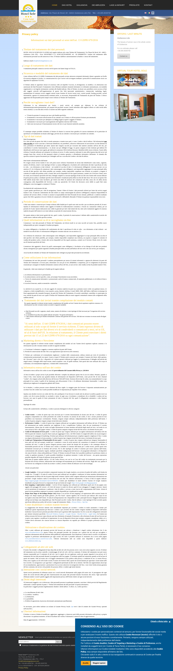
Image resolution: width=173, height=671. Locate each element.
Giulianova (82, 5)
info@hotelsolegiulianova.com (42, 61)
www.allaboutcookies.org (33, 541)
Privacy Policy (76, 502)
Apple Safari (92, 514)
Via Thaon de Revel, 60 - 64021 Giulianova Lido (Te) (70, 13)
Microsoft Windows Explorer (55, 514)
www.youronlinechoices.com (34, 532)
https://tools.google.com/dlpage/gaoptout (84, 483)
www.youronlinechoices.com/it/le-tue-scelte (38, 539)
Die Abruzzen (98, 5)
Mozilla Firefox (82, 514)
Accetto (86, 663)
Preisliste (134, 5)
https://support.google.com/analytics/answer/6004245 (41, 481)
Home (54, 5)
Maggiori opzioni (99, 663)
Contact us (123, 56)
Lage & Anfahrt (117, 5)
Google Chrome (71, 514)
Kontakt (148, 5)
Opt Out (84, 502)
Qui (72, 606)
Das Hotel (67, 5)
